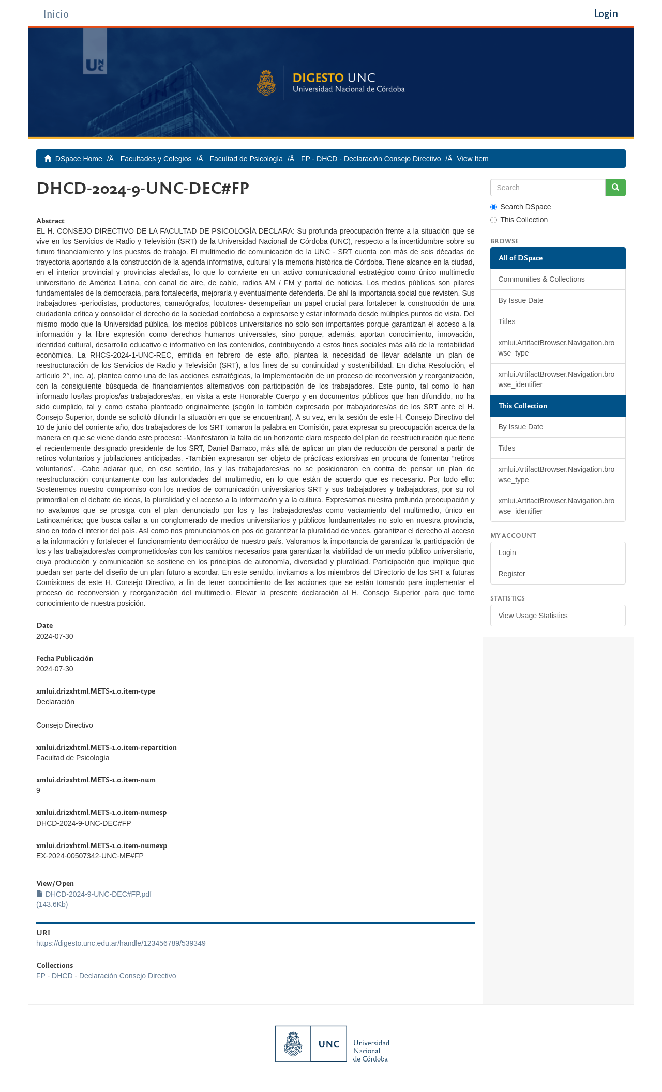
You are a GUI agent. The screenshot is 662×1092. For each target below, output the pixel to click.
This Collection (519, 220)
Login (507, 552)
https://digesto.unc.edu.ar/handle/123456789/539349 (121, 943)
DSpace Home (78, 159)
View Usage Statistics (533, 615)
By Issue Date (521, 300)
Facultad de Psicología (246, 159)
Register (512, 574)
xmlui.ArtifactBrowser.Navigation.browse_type (557, 348)
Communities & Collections (542, 279)
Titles (507, 321)
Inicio (56, 13)
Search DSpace (520, 207)
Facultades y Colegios (156, 159)
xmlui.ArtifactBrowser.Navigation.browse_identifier (557, 379)
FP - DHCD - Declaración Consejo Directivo (371, 159)
